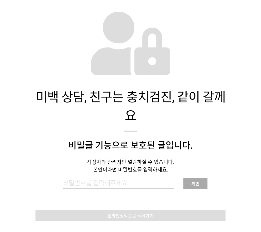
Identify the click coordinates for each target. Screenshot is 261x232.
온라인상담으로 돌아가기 (130, 215)
